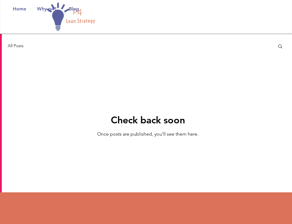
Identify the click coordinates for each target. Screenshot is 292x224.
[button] (280, 47)
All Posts (16, 45)
